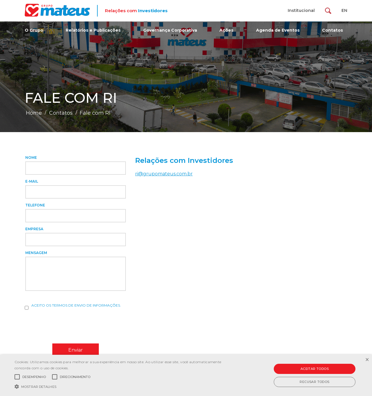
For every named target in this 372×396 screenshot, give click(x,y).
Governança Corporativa (170, 30)
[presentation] (69, 326)
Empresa (34, 229)
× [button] (367, 360)
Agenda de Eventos (278, 30)
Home (34, 113)
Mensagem (36, 253)
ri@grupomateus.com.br (164, 174)
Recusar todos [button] (314, 382)
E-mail (31, 181)
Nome (31, 157)
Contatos (332, 30)
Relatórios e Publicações (93, 30)
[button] (126, 386)
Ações (226, 30)
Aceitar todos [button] (315, 369)
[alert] (186, 375)
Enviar (75, 350)
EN (344, 10)
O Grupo (34, 30)
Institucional (301, 10)
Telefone (35, 205)
